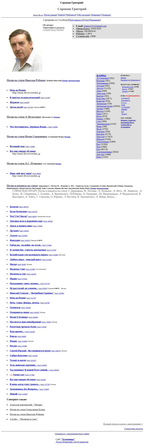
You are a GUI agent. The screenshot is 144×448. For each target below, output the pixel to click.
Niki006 (124, 109)
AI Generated (102, 78)
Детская (100, 86)
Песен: (124, 89)
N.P (122, 112)
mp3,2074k (45, 303)
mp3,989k (22, 336)
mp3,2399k (22, 341)
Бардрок (100, 134)
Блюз (98, 157)
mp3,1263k (42, 327)
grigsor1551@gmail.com (95, 26)
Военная (100, 80)
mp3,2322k (30, 332)
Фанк (99, 126)
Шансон (100, 139)
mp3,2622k (31, 360)
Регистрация (51, 15)
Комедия (100, 101)
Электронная (102, 141)
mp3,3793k (22, 279)
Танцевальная (103, 124)
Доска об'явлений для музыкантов (72, 442)
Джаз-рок (101, 93)
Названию (95, 20)
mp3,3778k (30, 375)
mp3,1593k (46, 322)
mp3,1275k (45, 384)
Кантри (100, 96)
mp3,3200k (59, 293)
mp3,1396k (30, 146)
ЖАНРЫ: (101, 75)
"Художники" (68, 439)
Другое (99, 88)
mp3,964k (21, 264)
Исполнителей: (128, 87)
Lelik (123, 105)
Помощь (106, 15)
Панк (98, 114)
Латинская (101, 103)
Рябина (123, 78)
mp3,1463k (24, 231)
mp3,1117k (31, 298)
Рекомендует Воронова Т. (130, 80)
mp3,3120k (45, 98)
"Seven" (124, 114)
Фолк (99, 129)
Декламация (102, 83)
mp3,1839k (26, 308)
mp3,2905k (54, 370)
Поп (98, 147)
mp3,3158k (30, 269)
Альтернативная (104, 152)
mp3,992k (43, 288)
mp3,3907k (24, 207)
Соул (98, 121)
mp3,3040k (33, 317)
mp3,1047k (25, 240)
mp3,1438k (22, 346)
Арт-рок (100, 154)
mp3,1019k (33, 356)
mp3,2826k (24, 102)
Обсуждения (84, 15)
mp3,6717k (45, 284)
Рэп (98, 149)
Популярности (76, 20)
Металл (100, 111)
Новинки (96, 15)
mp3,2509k (22, 236)
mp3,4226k (41, 380)
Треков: (125, 91)
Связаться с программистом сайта (72, 434)
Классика (100, 98)
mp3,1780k (37, 226)
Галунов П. (125, 98)
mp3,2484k (42, 365)
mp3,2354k (46, 260)
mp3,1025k (31, 274)
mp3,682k (32, 216)
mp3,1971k (28, 107)
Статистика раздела (133, 429)
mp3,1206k (44, 389)
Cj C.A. (124, 103)
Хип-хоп (100, 136)
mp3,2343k (22, 394)
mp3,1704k (47, 245)
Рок (98, 144)
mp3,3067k (56, 351)
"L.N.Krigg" (125, 107)
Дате (87, 20)
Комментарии (74, 80)
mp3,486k (36, 173)
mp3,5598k (53, 255)
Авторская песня (104, 106)
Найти (61, 15)
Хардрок (100, 131)
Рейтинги (71, 15)
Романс (99, 119)
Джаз (98, 91)
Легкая (99, 108)
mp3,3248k (53, 127)
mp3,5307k (32, 212)
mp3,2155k (51, 250)
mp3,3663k (48, 221)
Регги (99, 116)
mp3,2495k (34, 312)
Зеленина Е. (125, 100)
